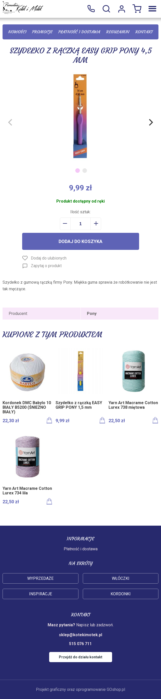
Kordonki (121, 593)
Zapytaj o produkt (46, 265)
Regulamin (117, 31)
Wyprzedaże (40, 578)
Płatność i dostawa (79, 31)
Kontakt (144, 31)
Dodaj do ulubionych (48, 258)
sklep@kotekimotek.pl (80, 634)
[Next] (150, 122)
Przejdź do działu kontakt (80, 657)
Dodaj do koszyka (80, 241)
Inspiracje (40, 593)
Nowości (17, 31)
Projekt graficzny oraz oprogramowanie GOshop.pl (80, 689)
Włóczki (120, 578)
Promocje (42, 31)
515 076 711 (91, 9)
